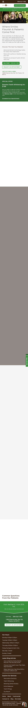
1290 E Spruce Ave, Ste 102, (14, 620)
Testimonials (16, 696)
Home (4, 696)
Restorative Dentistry (10, 678)
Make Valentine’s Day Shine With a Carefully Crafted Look (14, 670)
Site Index (18, 699)
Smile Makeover (8, 686)
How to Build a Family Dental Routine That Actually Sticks (12, 661)
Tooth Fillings (8, 689)
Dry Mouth (7, 691)
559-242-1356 (15, 63)
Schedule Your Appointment (10, 98)
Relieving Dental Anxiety (11, 683)
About (9, 696)
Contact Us (5, 699)
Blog (12, 699)
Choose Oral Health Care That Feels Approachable (14, 665)
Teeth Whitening (9, 681)
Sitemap (19, 703)
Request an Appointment (20, 5)
